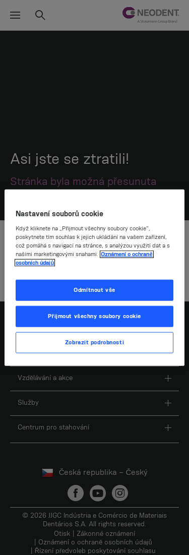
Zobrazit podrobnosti (94, 342)
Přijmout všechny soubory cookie (94, 316)
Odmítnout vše (94, 290)
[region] (94, 277)
